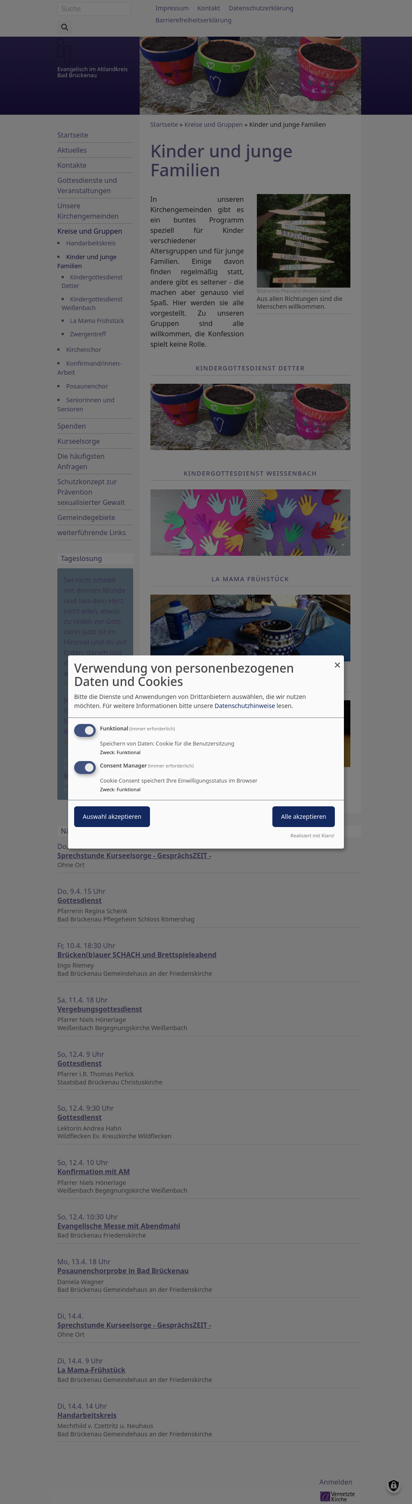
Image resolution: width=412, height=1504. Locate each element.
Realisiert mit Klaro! (312, 835)
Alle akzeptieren (303, 816)
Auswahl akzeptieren (112, 816)
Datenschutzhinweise (245, 706)
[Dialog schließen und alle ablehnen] (337, 660)
